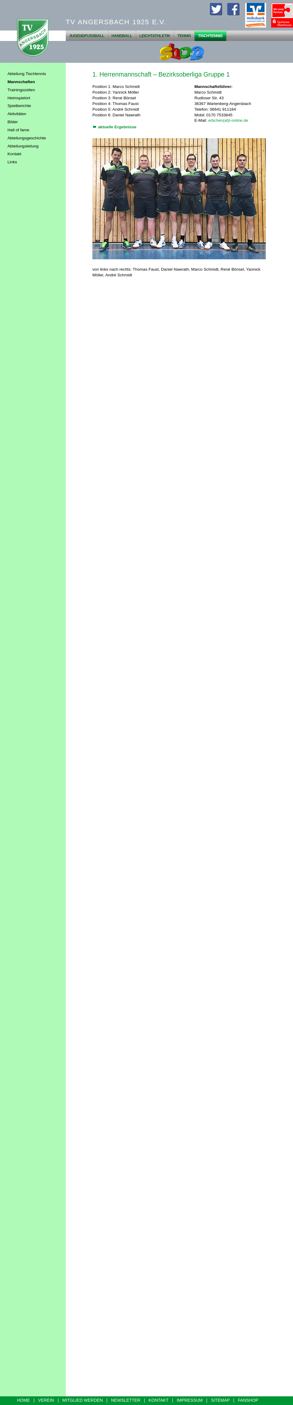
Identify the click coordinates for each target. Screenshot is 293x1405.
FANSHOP (248, 1400)
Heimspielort (18, 98)
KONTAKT (158, 1400)
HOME (23, 1400)
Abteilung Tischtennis (26, 73)
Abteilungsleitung (23, 146)
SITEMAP (220, 1400)
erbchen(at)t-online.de (228, 120)
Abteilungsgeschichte (26, 138)
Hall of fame (18, 130)
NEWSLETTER (126, 1400)
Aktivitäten (16, 114)
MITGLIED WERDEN (82, 1400)
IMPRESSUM (190, 1400)
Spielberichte (19, 105)
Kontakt (14, 154)
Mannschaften (21, 82)
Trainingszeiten (21, 90)
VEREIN (46, 1400)
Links (12, 162)
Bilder (12, 122)
